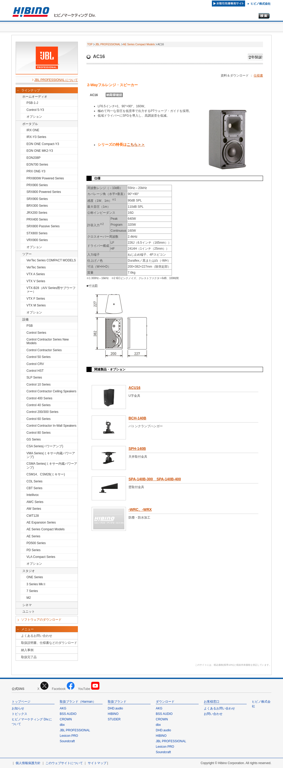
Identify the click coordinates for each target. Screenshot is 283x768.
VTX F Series (35, 298)
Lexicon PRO (69, 736)
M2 (28, 598)
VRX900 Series (37, 240)
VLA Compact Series (40, 557)
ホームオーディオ (34, 96)
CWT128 (32, 516)
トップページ (21, 701)
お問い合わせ (213, 714)
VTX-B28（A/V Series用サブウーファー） (51, 289)
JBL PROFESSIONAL (107, 44)
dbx (62, 725)
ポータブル (30, 124)
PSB (29, 326)
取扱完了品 (29, 657)
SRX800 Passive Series (42, 226)
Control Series (36, 333)
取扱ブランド (117, 701)
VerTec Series (36, 267)
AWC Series (34, 502)
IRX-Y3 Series (36, 137)
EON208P (33, 158)
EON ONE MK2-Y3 (39, 151)
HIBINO (113, 714)
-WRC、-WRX (140, 509)
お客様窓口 (211, 701)
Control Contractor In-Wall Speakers (51, 425)
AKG (63, 708)
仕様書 (258, 75)
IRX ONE (32, 130)
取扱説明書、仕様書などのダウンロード (49, 643)
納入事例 (27, 650)
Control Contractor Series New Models (47, 341)
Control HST (35, 371)
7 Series (32, 591)
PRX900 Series (37, 185)
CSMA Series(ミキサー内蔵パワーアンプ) (51, 465)
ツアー (27, 254)
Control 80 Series (38, 433)
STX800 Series (37, 233)
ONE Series (34, 577)
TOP (89, 44)
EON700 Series (37, 164)
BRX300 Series (37, 205)
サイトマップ (97, 763)
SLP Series (34, 377)
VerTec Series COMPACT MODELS (51, 260)
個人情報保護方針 (28, 763)
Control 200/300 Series (42, 412)
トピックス (19, 714)
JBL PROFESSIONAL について (56, 80)
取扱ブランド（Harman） (78, 701)
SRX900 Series (37, 199)
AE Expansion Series (41, 522)
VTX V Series (35, 281)
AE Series (33, 536)
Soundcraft (67, 741)
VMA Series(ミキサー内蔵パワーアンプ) (50, 455)
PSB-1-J (32, 103)
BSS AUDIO (68, 714)
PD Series (33, 550)
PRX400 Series (37, 219)
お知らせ (18, 708)
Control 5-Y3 (35, 110)
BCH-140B (137, 418)
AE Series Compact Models (45, 529)
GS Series (33, 439)
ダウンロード (165, 701)
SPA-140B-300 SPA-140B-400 (155, 479)
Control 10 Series (38, 384)
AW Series (33, 509)
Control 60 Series (38, 419)
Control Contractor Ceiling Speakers (51, 391)
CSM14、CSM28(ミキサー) (45, 474)
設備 (25, 319)
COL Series (34, 481)
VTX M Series (36, 305)
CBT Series (34, 488)
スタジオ (28, 571)
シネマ (27, 605)
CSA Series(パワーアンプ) (44, 446)
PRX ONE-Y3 (35, 171)
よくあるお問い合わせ (36, 636)
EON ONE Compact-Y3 (42, 144)
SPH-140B (137, 448)
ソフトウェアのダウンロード (41, 619)
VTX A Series (35, 274)
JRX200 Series (36, 213)
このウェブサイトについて (64, 763)
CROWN (66, 719)
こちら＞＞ (136, 144)
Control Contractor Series (44, 350)
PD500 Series (36, 543)
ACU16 (134, 388)
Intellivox (32, 495)
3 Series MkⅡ (36, 584)
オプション (34, 116)
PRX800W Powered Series (45, 178)
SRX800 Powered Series (43, 192)
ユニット (28, 611)
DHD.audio (115, 708)
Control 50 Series (38, 357)
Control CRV (35, 364)
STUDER (114, 719)
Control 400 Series (39, 398)
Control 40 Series (38, 405)
